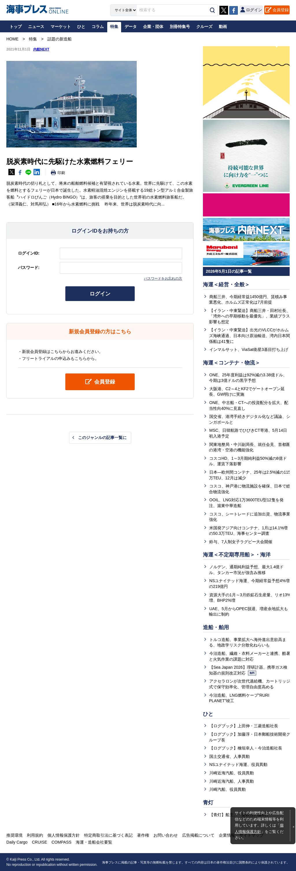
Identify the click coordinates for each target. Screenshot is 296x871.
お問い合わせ (165, 835)
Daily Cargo (16, 842)
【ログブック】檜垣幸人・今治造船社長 (245, 748)
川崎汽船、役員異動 (227, 789)
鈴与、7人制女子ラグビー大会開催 (240, 541)
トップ (16, 26)
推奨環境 (14, 835)
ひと (208, 714)
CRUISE (39, 842)
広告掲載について (198, 835)
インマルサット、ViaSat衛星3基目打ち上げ (248, 349)
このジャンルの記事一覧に (102, 437)
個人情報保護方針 (63, 835)
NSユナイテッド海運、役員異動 (238, 764)
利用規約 (35, 835)
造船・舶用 (216, 627)
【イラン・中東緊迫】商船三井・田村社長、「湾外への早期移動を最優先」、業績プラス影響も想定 (249, 316)
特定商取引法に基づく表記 (108, 835)
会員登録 (281, 10)
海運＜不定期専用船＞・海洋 (237, 555)
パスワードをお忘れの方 (163, 278)
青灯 (208, 802)
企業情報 (227, 835)
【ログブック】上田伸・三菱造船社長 (243, 726)
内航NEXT (41, 49)
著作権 (143, 835)
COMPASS (61, 842)
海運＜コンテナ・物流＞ (231, 363)
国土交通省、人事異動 (229, 756)
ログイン (100, 294)
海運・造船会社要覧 (94, 842)
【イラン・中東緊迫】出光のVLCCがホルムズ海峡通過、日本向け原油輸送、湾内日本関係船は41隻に (249, 335)
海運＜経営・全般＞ (226, 284)
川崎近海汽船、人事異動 (231, 781)
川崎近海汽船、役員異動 (231, 773)
